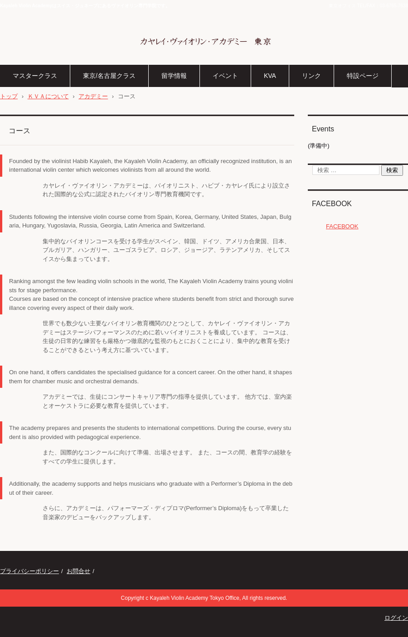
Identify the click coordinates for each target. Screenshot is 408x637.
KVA (270, 75)
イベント (225, 75)
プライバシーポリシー (29, 571)
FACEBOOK (332, 204)
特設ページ (363, 75)
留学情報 (174, 75)
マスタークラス (35, 75)
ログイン (396, 617)
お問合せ (78, 571)
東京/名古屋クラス (109, 75)
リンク (311, 75)
